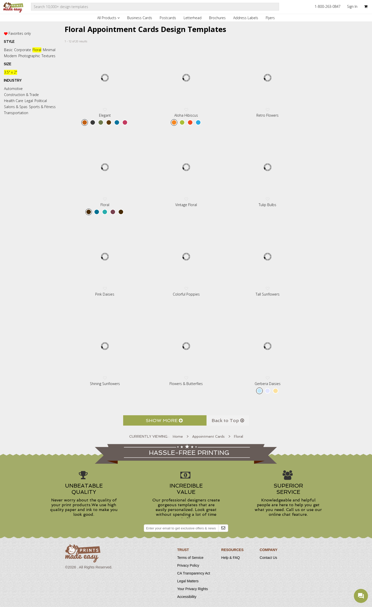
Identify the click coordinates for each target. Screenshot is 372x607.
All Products (108, 17)
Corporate (22, 49)
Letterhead (192, 17)
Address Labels (245, 17)
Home (178, 436)
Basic (8, 49)
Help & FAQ (230, 558)
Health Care (13, 100)
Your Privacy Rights (192, 589)
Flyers (270, 17)
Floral (36, 49)
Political (41, 100)
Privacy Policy (188, 565)
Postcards (168, 17)
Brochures (217, 17)
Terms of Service (190, 558)
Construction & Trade (21, 94)
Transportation (16, 112)
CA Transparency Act (193, 573)
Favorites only (20, 33)
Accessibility (186, 597)
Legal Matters (188, 581)
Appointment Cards (208, 436)
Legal (29, 100)
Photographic (29, 55)
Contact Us (268, 558)
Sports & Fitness (42, 106)
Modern (10, 55)
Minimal (49, 49)
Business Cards (139, 17)
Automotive (13, 88)
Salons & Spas (15, 106)
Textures (48, 55)
